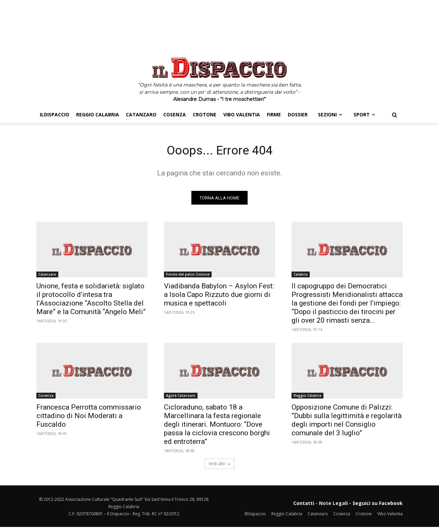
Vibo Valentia (390, 515)
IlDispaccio (255, 515)
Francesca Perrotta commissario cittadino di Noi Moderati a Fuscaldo (88, 417)
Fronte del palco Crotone (188, 276)
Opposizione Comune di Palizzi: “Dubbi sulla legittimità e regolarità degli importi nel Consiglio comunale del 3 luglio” (347, 422)
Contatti (303, 505)
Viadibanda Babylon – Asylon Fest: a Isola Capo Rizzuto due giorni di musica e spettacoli (219, 296)
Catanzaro (47, 276)
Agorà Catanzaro (180, 397)
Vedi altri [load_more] (219, 466)
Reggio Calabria (307, 397)
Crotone (364, 515)
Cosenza (46, 397)
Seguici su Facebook (378, 505)
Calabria (301, 276)
